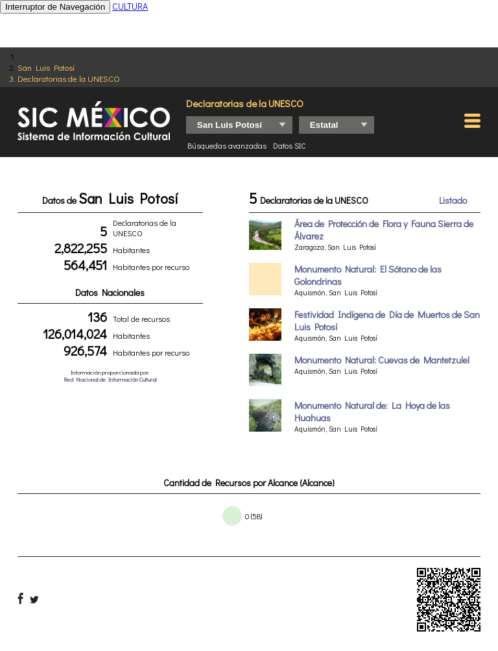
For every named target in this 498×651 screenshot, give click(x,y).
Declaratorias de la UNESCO (69, 78)
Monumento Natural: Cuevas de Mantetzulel (381, 360)
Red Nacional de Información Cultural (110, 379)
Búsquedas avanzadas (227, 145)
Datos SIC (289, 145)
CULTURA (130, 6)
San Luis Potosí (46, 67)
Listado (453, 200)
